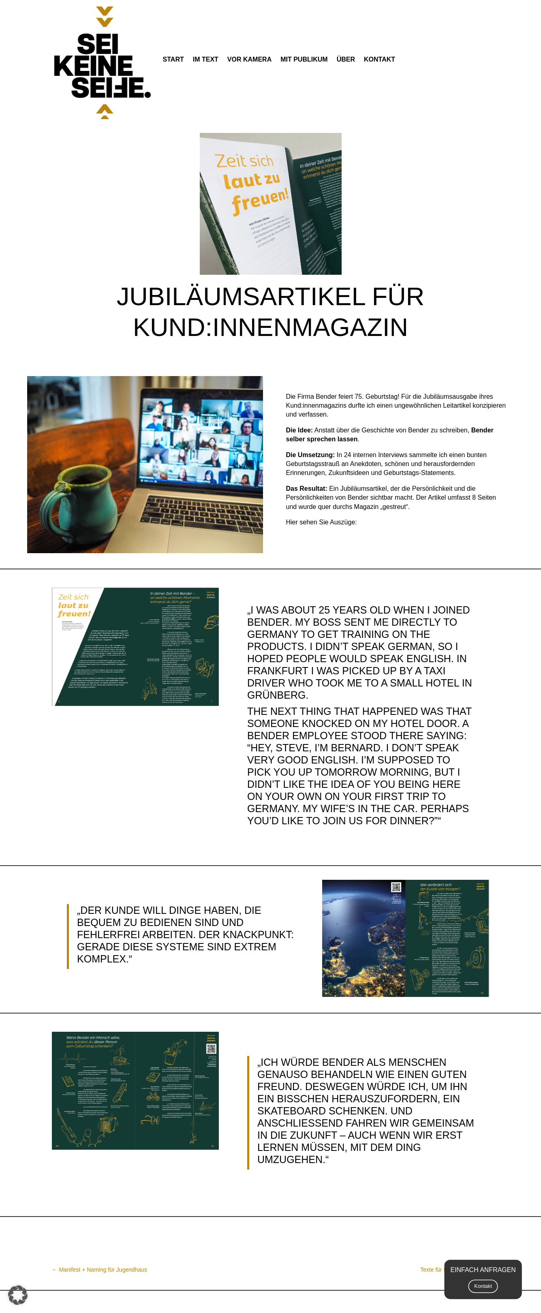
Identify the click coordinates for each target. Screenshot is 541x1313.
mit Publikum (303, 59)
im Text (205, 59)
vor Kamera (249, 59)
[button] (18, 1295)
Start (173, 59)
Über (346, 59)
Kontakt (379, 59)
